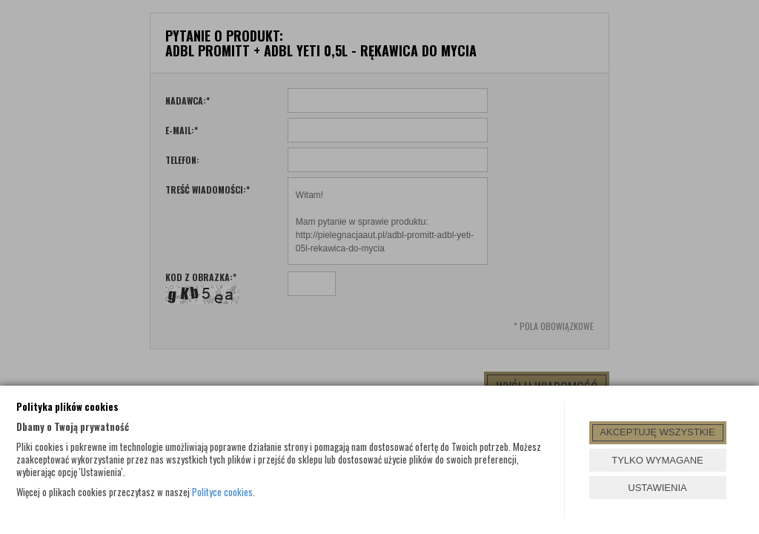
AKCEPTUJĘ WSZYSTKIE (657, 432)
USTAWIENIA (657, 487)
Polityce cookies (222, 491)
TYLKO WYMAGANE (657, 460)
